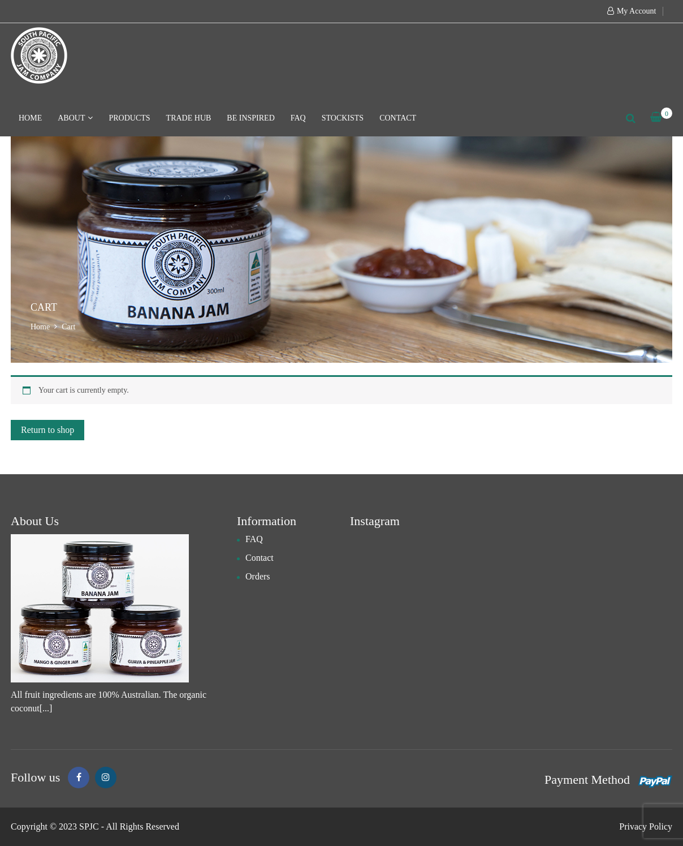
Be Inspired (250, 118)
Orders (257, 576)
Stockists (343, 118)
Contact (397, 118)
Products (129, 118)
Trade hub (188, 118)
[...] (46, 708)
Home (30, 118)
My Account (636, 11)
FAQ (298, 118)
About (75, 118)
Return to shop (47, 430)
